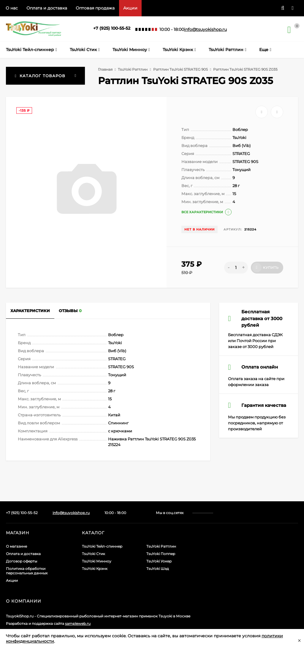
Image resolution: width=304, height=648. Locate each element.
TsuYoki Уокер (159, 561)
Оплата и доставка (46, 8)
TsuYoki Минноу (96, 561)
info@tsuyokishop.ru (205, 29)
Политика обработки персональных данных (27, 570)
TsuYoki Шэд (157, 568)
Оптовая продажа (95, 8)
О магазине (16, 546)
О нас (12, 8)
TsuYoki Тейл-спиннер (102, 546)
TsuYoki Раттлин (133, 69)
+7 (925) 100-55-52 (111, 28)
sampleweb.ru (78, 623)
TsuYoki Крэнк (94, 568)
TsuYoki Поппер (160, 553)
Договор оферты (21, 561)
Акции (130, 8)
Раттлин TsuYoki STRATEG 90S (180, 69)
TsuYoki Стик (93, 553)
